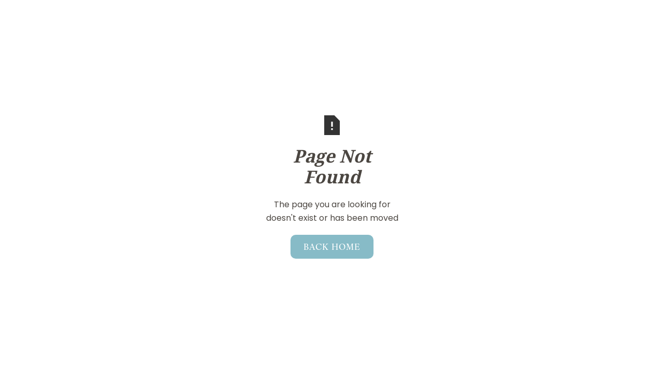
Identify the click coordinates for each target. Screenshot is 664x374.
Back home (332, 246)
